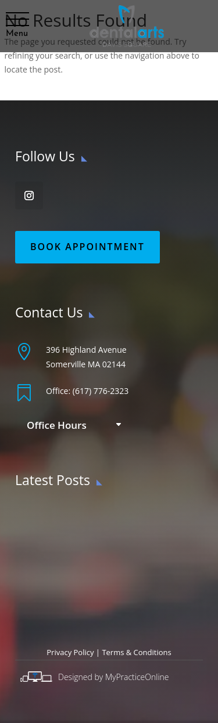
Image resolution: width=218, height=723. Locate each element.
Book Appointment (87, 246)
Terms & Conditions (136, 652)
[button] (17, 19)
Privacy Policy (70, 652)
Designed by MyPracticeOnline (113, 676)
